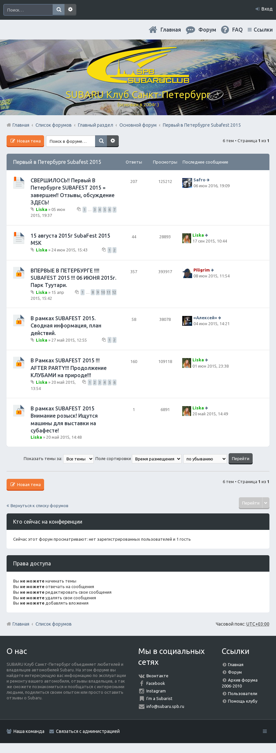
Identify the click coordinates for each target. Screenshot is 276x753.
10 (103, 292)
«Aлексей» (205, 317)
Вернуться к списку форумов (39, 505)
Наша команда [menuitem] (28, 731)
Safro (199, 179)
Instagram (156, 690)
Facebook (155, 683)
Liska (41, 209)
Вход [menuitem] (267, 9)
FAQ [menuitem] (237, 30)
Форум (235, 672)
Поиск (58, 10)
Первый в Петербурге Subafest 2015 (57, 162)
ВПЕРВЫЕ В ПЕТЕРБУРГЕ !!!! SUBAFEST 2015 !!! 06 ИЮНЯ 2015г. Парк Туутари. (73, 278)
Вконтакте (157, 675)
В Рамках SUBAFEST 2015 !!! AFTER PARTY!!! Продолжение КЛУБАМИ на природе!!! (69, 367)
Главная (171, 30)
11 (109, 292)
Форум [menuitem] (207, 30)
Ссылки (263, 30)
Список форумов (54, 624)
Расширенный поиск (70, 10)
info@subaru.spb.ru (165, 706)
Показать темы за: (59, 458)
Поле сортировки (138, 458)
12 (114, 292)
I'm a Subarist (159, 698)
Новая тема (28, 141)
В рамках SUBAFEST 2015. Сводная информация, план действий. (66, 325)
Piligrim (201, 270)
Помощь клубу (242, 701)
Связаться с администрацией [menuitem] (88, 731)
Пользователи (242, 693)
